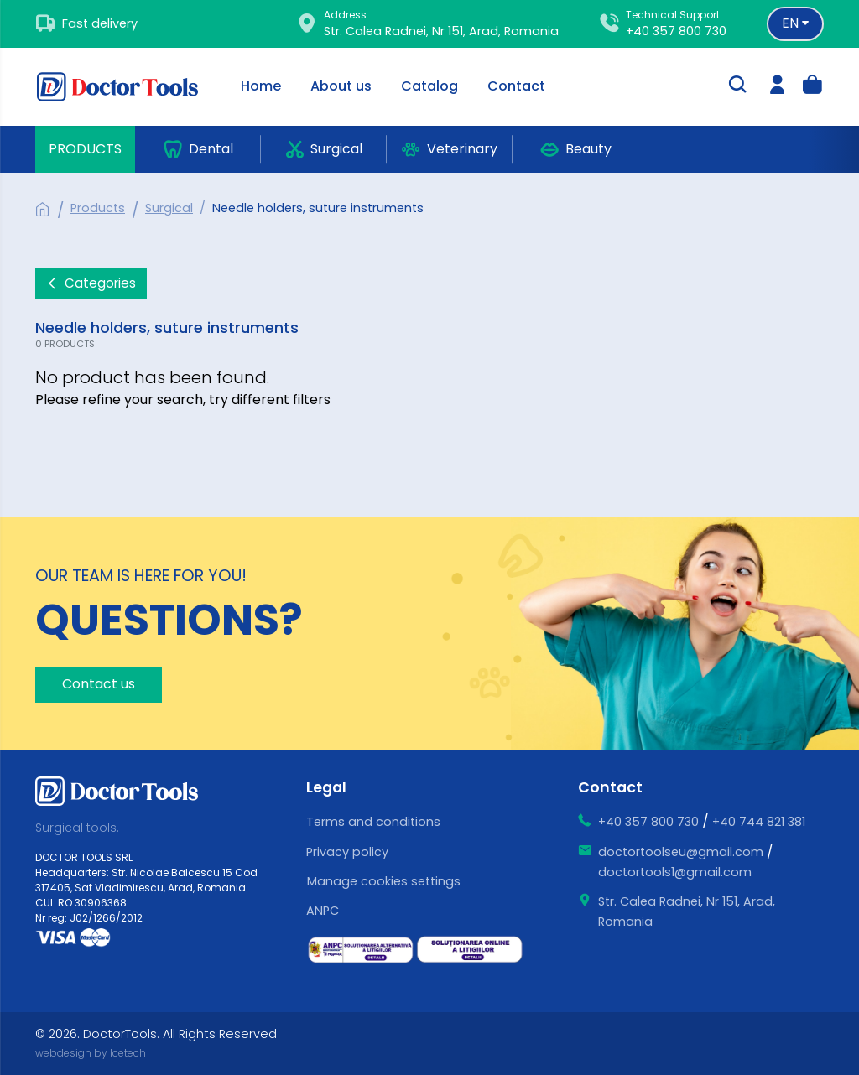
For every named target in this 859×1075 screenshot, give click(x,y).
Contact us (98, 683)
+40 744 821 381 (758, 821)
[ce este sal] (360, 950)
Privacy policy (347, 852)
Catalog (429, 86)
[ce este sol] (469, 949)
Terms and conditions (373, 821)
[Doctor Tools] (127, 87)
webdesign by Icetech (90, 1053)
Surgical (169, 208)
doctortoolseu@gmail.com (680, 852)
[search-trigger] (737, 86)
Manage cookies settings (384, 881)
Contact (516, 86)
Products (85, 148)
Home (261, 86)
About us (341, 86)
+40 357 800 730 (676, 31)
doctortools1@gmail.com (675, 872)
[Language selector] (795, 24)
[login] (778, 87)
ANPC (322, 910)
